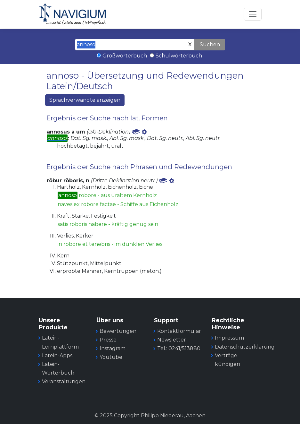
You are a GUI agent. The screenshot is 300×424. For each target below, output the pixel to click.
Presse (108, 340)
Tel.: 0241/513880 (178, 348)
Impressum (229, 338)
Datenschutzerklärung (245, 347)
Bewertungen (118, 331)
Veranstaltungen (63, 381)
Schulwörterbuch (179, 56)
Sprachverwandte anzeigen (84, 100)
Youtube (111, 357)
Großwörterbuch (124, 56)
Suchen (210, 44)
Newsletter (171, 340)
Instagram (113, 348)
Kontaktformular (179, 331)
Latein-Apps (57, 355)
